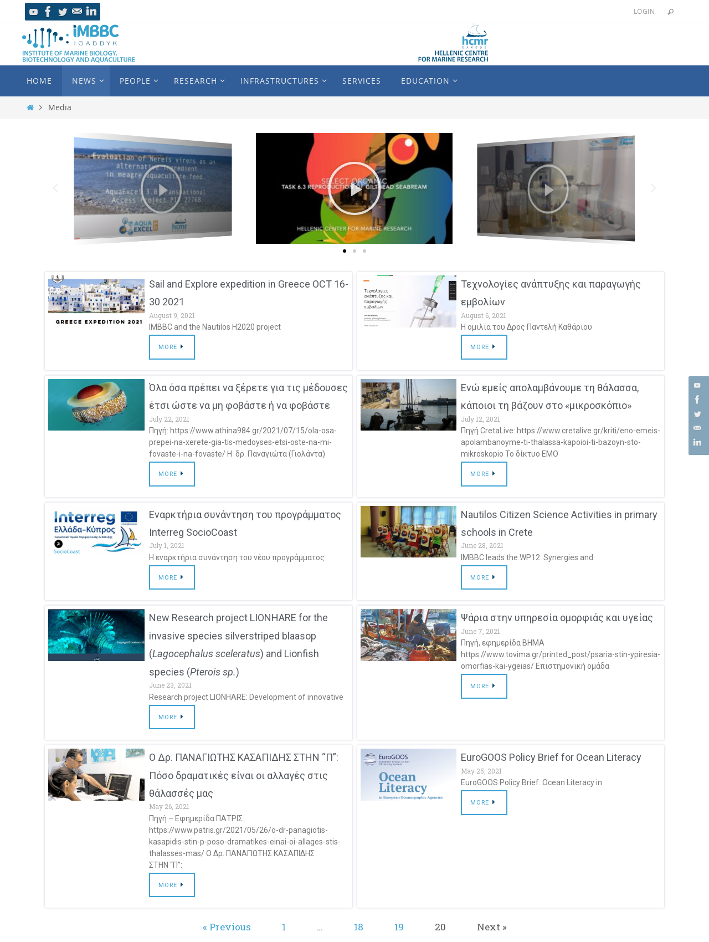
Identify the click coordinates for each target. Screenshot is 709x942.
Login (644, 11)
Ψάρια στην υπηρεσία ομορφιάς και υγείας (557, 617)
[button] (344, 250)
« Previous (227, 926)
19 (399, 926)
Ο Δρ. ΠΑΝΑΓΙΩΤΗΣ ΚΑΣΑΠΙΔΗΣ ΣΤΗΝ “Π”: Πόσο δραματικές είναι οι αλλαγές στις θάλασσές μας (243, 775)
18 (358, 926)
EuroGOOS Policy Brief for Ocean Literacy (551, 757)
